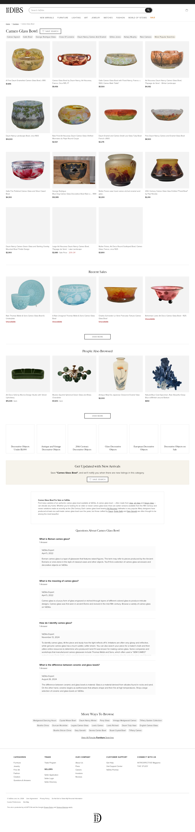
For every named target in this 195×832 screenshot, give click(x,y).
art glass (137, 503)
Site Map (26, 802)
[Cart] (187, 10)
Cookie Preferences (14, 802)
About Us (79, 762)
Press (78, 766)
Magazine (148, 762)
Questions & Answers (22, 780)
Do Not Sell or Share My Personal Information (67, 798)
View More (97, 336)
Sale (152, 17)
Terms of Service (62, 807)
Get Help (110, 762)
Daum (110, 511)
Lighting (76, 17)
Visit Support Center (114, 766)
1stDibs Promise (112, 769)
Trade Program (50, 762)
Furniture (62, 17)
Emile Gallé (118, 511)
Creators (17, 777)
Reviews (79, 777)
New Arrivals (47, 17)
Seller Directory (50, 782)
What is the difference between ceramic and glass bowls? (69, 664)
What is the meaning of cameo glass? (59, 580)
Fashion (120, 17)
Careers (79, 769)
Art (86, 17)
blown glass (149, 503)
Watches (108, 17)
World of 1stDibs (137, 17)
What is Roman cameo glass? (54, 538)
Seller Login (49, 778)
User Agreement (32, 798)
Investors (79, 773)
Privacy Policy (44, 798)
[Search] (88, 10)
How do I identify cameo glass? (55, 622)
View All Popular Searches (97, 737)
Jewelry (95, 17)
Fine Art (17, 769)
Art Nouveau (112, 508)
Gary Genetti (132, 511)
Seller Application (51, 775)
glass (131, 503)
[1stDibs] (14, 10)
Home (8, 24)
